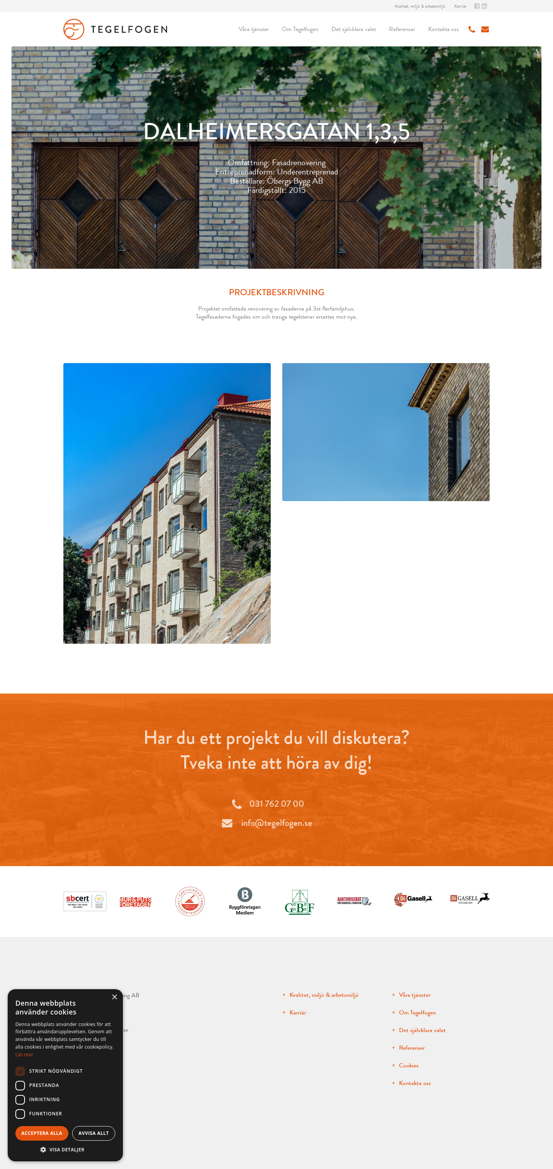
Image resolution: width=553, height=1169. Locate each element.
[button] (65, 1150)
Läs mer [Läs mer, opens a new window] (24, 1054)
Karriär (460, 6)
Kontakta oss (443, 29)
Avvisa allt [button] (93, 1133)
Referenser (402, 29)
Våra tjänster (253, 29)
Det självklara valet (353, 29)
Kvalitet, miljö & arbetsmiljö (420, 6)
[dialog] (65, 1075)
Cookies (409, 1065)
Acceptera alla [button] (42, 1133)
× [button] (114, 997)
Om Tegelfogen (300, 29)
